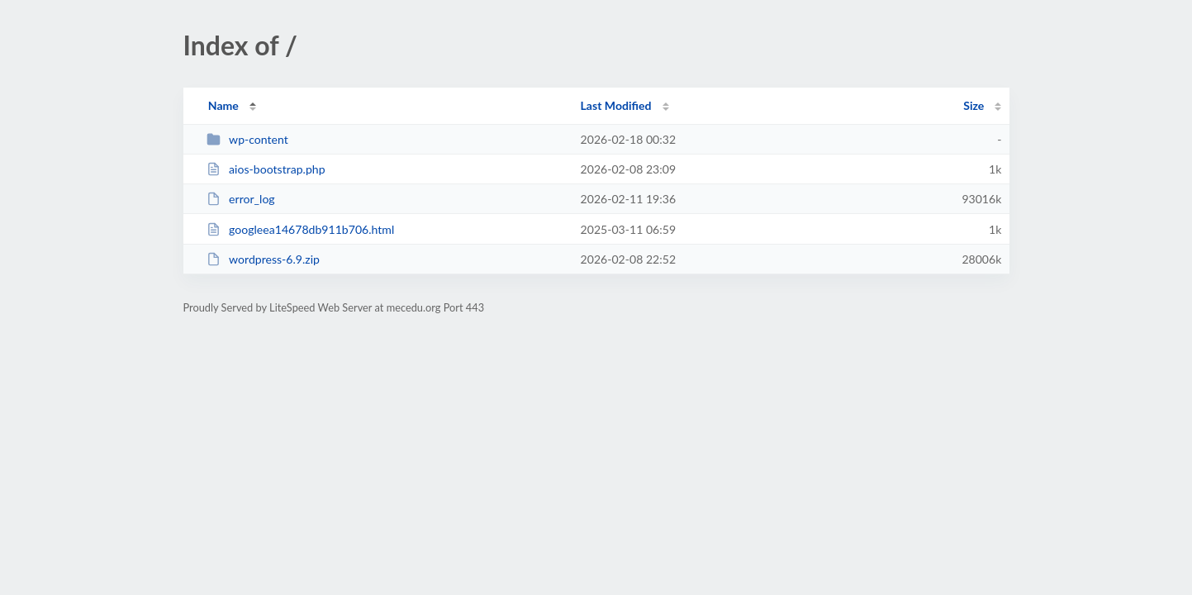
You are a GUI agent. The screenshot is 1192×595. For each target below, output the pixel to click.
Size (973, 105)
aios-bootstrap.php (266, 169)
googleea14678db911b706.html (301, 229)
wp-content (247, 139)
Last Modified (616, 105)
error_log (241, 199)
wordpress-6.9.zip (263, 259)
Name (223, 105)
